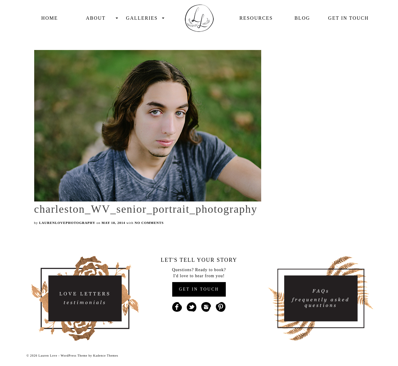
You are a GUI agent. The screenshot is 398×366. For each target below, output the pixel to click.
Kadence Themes (105, 355)
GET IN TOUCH (199, 289)
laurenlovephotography (67, 223)
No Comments (149, 223)
